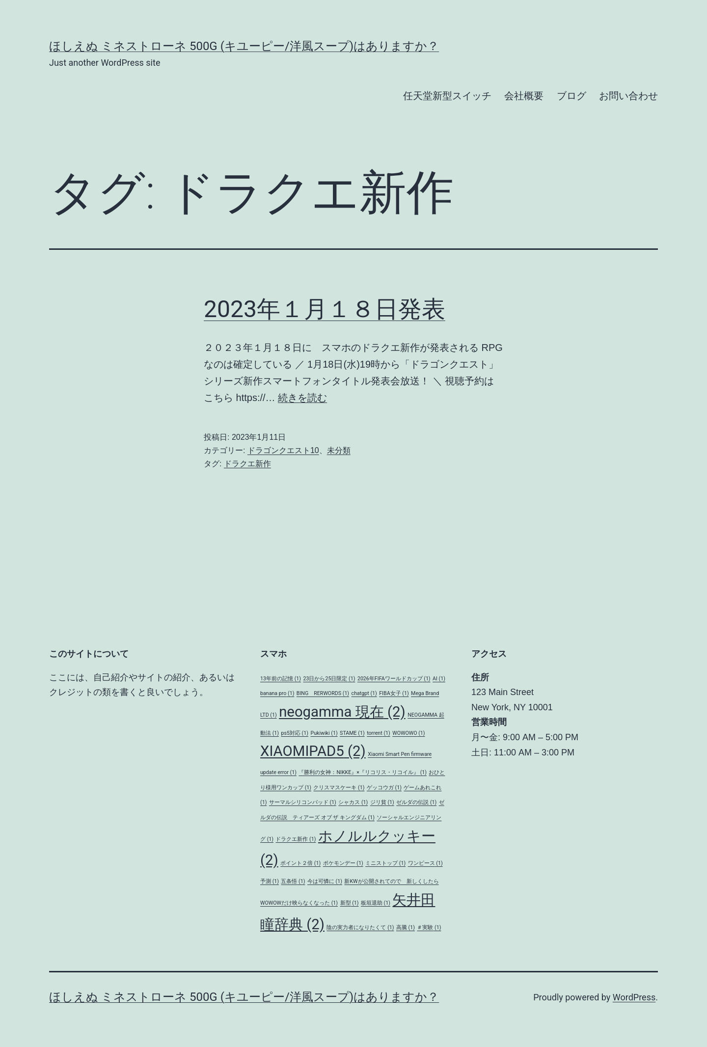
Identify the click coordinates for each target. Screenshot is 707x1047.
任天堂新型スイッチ (447, 96)
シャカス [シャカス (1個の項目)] (353, 802)
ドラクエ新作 (247, 463)
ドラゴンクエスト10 (283, 450)
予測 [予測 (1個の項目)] (269, 881)
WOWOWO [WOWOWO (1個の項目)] (408, 733)
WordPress (634, 997)
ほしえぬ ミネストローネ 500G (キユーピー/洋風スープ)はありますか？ (244, 46)
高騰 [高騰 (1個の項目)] (405, 927)
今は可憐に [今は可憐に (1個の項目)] (324, 881)
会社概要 (524, 96)
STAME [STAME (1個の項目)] (352, 733)
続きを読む (302, 397)
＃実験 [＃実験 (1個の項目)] (429, 927)
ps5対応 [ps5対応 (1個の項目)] (294, 733)
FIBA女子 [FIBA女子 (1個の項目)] (393, 693)
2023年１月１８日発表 (324, 309)
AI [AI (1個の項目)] (439, 678)
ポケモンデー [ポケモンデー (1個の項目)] (343, 863)
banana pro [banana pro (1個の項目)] (277, 693)
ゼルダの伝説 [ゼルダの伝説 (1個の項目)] (416, 802)
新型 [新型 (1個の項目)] (349, 903)
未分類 (339, 450)
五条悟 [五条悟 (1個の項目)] (293, 881)
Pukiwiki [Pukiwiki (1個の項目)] (323, 733)
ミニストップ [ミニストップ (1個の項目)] (385, 863)
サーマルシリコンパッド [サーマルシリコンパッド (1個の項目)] (302, 802)
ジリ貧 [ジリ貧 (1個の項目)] (382, 802)
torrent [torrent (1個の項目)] (378, 733)
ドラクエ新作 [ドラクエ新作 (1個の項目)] (295, 839)
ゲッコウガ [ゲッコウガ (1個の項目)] (384, 787)
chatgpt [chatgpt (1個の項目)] (364, 693)
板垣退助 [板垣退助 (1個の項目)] (375, 903)
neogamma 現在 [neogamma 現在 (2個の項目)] (342, 711)
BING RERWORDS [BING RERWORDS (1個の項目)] (323, 693)
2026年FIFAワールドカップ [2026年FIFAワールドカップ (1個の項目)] (394, 678)
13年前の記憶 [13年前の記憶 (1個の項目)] (280, 678)
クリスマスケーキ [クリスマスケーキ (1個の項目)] (338, 787)
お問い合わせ (628, 96)
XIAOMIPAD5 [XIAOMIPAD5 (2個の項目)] (313, 751)
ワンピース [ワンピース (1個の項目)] (425, 863)
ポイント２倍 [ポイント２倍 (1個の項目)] (300, 863)
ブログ (571, 96)
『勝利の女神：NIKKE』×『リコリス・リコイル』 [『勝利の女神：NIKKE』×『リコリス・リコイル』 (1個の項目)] (363, 772)
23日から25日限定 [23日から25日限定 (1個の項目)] (329, 678)
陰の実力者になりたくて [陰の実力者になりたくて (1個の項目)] (360, 927)
